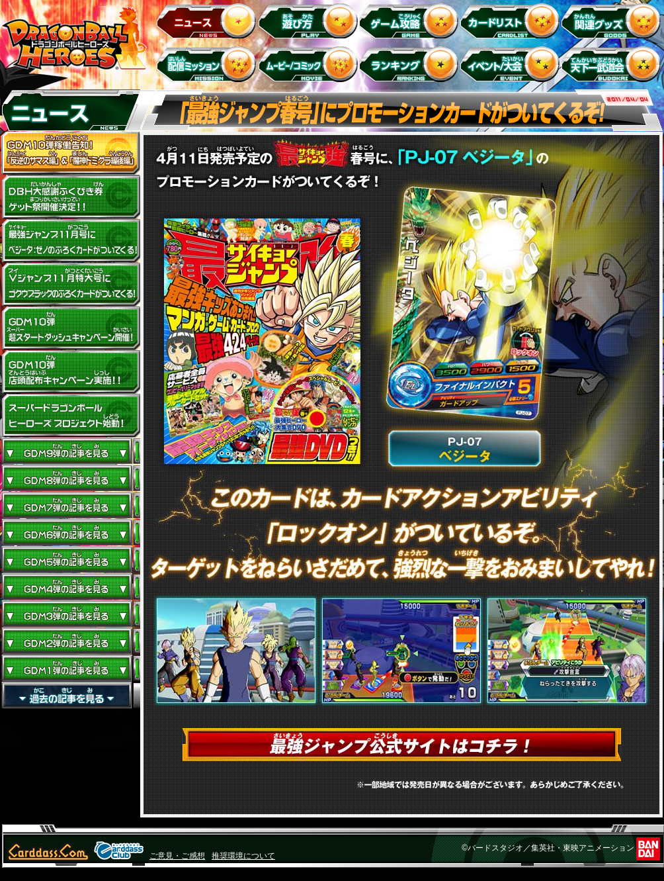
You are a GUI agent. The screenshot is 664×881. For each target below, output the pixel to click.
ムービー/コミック (310, 64)
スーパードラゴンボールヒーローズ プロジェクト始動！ (70, 416)
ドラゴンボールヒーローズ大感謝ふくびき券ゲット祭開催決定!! (70, 197)
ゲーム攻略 (411, 20)
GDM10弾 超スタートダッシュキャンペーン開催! (70, 328)
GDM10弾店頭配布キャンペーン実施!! (70, 372)
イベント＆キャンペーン (512, 64)
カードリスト (512, 20)
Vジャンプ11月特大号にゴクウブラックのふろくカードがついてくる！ (70, 284)
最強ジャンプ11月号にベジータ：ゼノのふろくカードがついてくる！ (70, 241)
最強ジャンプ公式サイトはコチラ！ (402, 744)
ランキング (411, 64)
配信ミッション (209, 64)
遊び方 (310, 20)
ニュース (209, 20)
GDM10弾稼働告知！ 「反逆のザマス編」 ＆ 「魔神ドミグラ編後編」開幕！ (70, 153)
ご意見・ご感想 (177, 855)
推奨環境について (243, 855)
